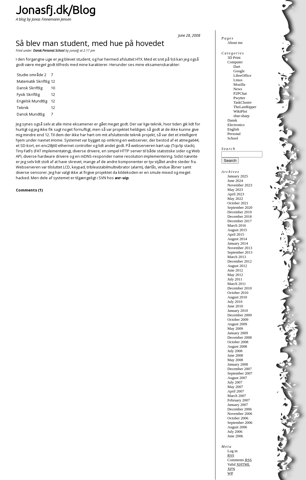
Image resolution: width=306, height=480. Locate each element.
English (233, 129)
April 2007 (235, 391)
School (60, 50)
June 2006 (235, 436)
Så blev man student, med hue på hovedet (90, 43)
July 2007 (234, 382)
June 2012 (235, 270)
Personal (48, 50)
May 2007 (235, 387)
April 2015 (235, 234)
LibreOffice (242, 75)
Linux (238, 80)
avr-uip (122, 177)
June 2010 (235, 306)
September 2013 (240, 252)
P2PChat (240, 93)
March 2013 (236, 257)
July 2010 (234, 302)
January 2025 (237, 176)
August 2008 (237, 346)
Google (239, 71)
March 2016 (236, 225)
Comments (239, 460)
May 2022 (235, 199)
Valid (238, 464)
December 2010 (239, 288)
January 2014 (237, 243)
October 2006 (237, 418)
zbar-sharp (241, 116)
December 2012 (239, 261)
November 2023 (239, 185)
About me (235, 43)
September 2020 (240, 208)
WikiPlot (240, 111)
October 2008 (237, 342)
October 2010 (237, 293)
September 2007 (240, 373)
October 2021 (237, 203)
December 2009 (239, 315)
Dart (236, 67)
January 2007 (237, 405)
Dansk (37, 50)
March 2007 (236, 396)
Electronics (236, 125)
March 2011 (236, 284)
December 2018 (239, 216)
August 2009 (237, 324)
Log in (232, 451)
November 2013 (239, 248)
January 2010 (237, 311)
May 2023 (235, 190)
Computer (235, 62)
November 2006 (239, 414)
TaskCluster (242, 102)
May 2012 (235, 275)
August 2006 (237, 427)
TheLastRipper (244, 107)
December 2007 (239, 369)
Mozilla (239, 84)
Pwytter (239, 98)
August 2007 (237, 378)
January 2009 (237, 333)
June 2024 (235, 181)
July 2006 (234, 432)
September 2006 (240, 423)
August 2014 (237, 239)
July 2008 (234, 351)
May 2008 (235, 360)
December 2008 (239, 337)
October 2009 (237, 320)
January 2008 (237, 364)
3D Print (234, 58)
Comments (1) (29, 190)
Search (228, 149)
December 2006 (239, 409)
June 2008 (235, 355)
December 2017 (239, 221)
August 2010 (237, 297)
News (237, 89)
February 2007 (238, 400)
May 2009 (235, 328)
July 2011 (234, 279)
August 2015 (237, 230)
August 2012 (237, 266)
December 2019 (239, 212)
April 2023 (235, 194)
